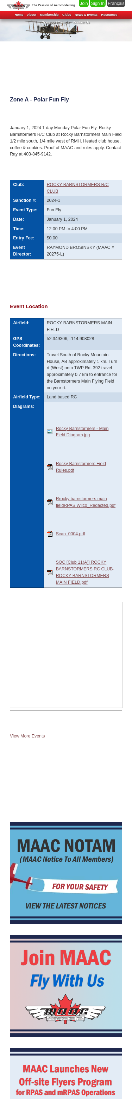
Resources (109, 14)
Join (84, 3)
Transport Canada (55, 22)
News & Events (86, 14)
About (31, 14)
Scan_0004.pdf (70, 533)
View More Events (27, 736)
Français (116, 3)
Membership (49, 14)
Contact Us (81, 22)
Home (18, 14)
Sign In (98, 3)
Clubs (66, 14)
